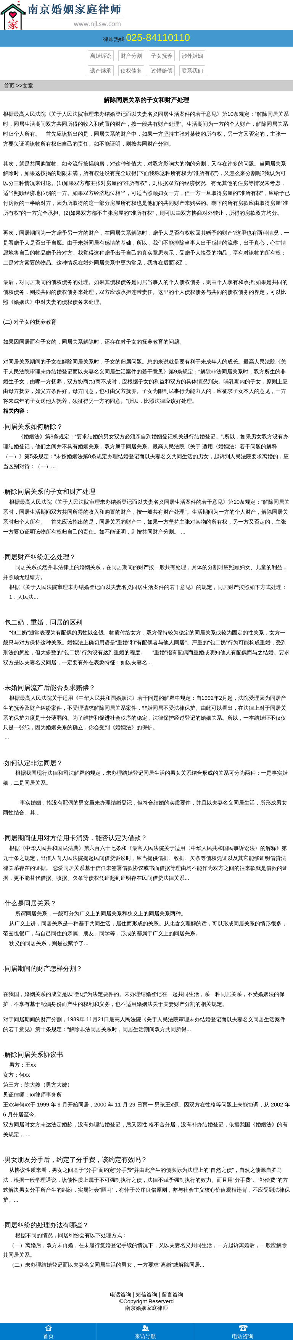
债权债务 (131, 71)
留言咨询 (172, 1294)
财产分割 (131, 56)
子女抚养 (161, 56)
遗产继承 (100, 71)
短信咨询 (146, 1294)
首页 (9, 86)
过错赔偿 (161, 71)
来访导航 (145, 1331)
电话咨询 (120, 1294)
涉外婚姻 (192, 56)
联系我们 (192, 71)
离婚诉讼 (100, 56)
